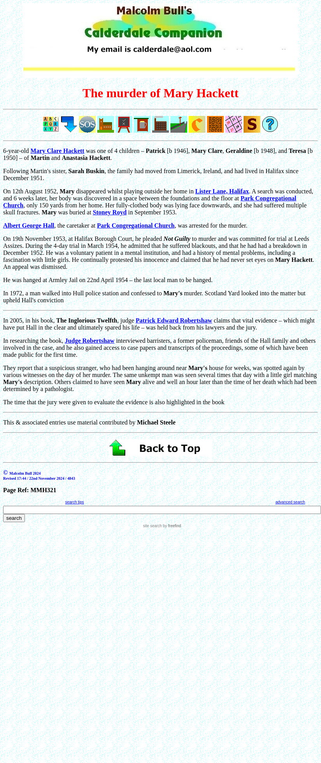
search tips (74, 502)
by (171, 526)
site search (152, 526)
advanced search (290, 502)
